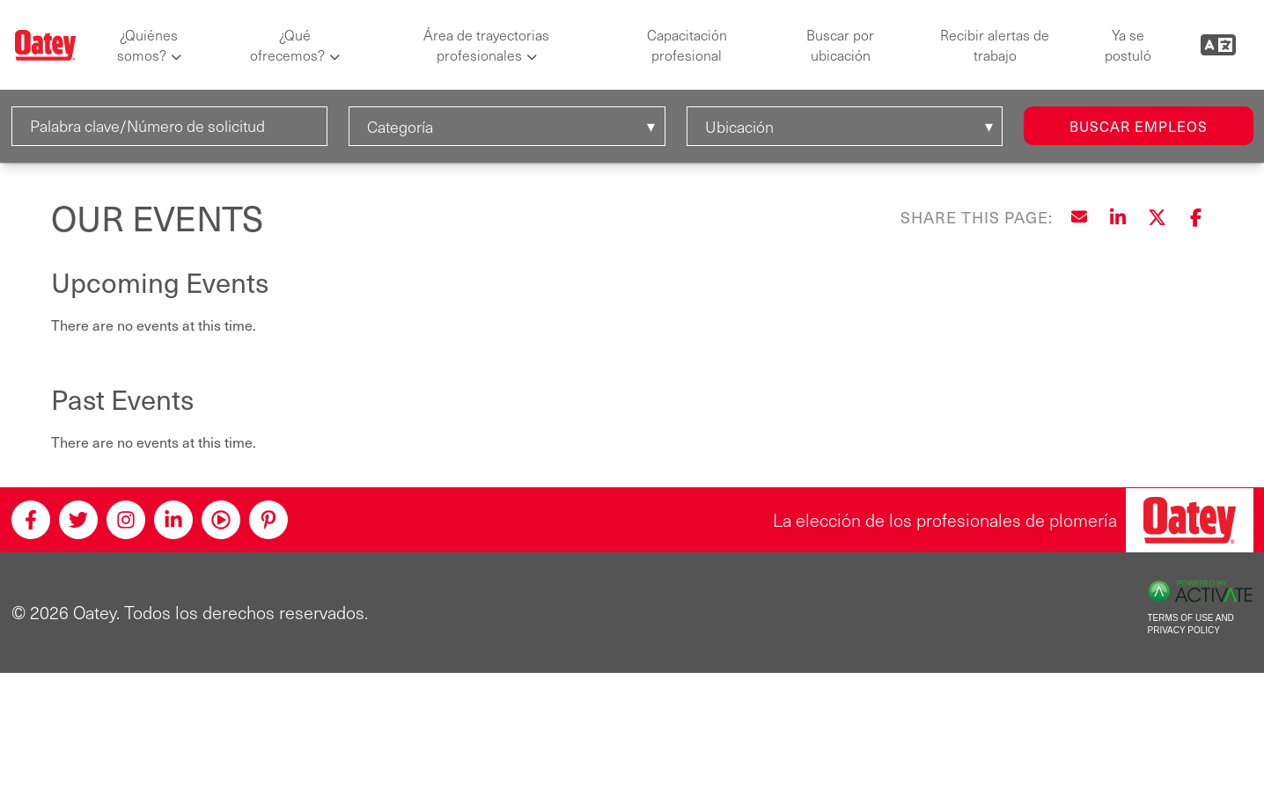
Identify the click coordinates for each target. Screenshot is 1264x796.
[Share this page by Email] (1079, 217)
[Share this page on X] (1156, 217)
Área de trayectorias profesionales (486, 45)
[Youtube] (221, 519)
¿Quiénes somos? (148, 45)
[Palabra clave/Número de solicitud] (169, 126)
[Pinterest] (268, 519)
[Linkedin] (173, 519)
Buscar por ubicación (840, 45)
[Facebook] (30, 519)
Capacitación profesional (687, 45)
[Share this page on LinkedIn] (1117, 217)
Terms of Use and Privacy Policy (1191, 624)
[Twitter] (78, 519)
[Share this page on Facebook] (1195, 217)
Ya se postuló (1128, 45)
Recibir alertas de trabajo (994, 45)
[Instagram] (126, 519)
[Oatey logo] (45, 45)
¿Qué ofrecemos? (287, 45)
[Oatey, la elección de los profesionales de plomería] (1189, 520)
